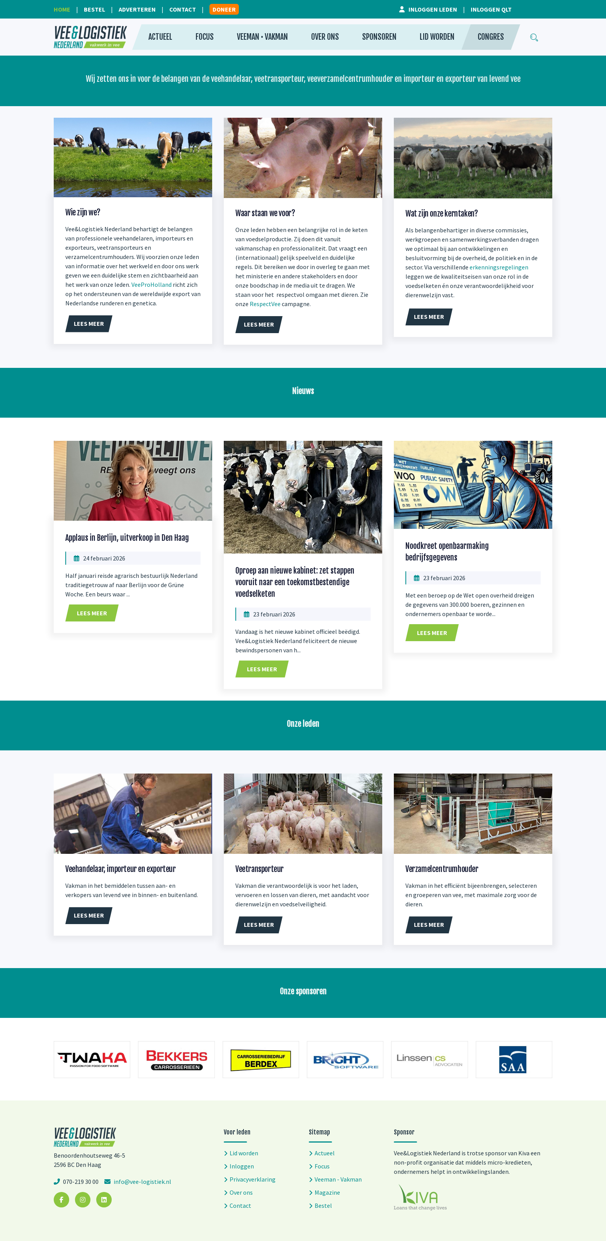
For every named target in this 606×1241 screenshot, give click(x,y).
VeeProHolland (151, 284)
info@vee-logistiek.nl (141, 1181)
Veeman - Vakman (338, 1179)
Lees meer (92, 613)
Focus (205, 37)
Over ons (325, 37)
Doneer (224, 9)
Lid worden (437, 37)
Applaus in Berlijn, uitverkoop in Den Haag (127, 538)
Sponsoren (379, 37)
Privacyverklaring (253, 1179)
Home (62, 9)
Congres (491, 37)
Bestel (94, 9)
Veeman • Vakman (262, 37)
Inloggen (242, 1166)
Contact (182, 9)
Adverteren (137, 9)
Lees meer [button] (89, 323)
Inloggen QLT (491, 9)
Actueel (160, 37)
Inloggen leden (433, 9)
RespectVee (265, 304)
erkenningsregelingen (499, 267)
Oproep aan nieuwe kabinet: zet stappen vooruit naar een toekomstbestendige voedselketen (294, 582)
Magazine (327, 1192)
